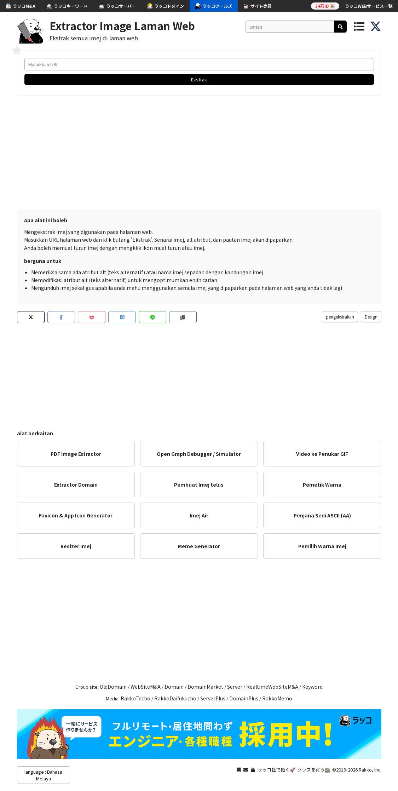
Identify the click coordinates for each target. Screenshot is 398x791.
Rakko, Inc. (370, 769)
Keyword (312, 686)
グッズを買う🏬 (313, 769)
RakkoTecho (135, 698)
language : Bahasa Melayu (43, 775)
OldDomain (113, 686)
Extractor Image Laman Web (122, 25)
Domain (174, 686)
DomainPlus (243, 698)
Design (371, 317)
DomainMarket (205, 686)
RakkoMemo (277, 698)
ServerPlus (212, 698)
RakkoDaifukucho (175, 698)
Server (234, 686)
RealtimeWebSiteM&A (272, 686)
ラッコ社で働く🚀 (276, 769)
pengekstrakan (340, 317)
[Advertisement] (199, 152)
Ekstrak (199, 79)
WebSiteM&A (146, 686)
